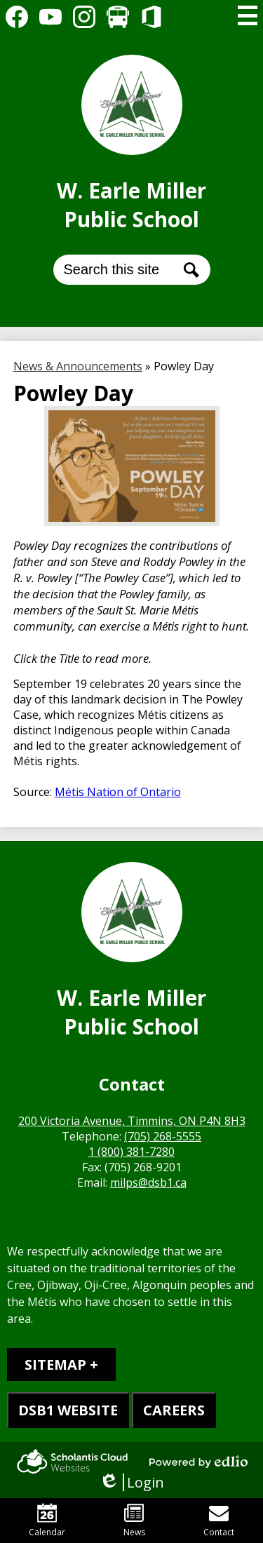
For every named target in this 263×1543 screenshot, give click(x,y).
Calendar (47, 1520)
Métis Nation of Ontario (118, 792)
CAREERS (174, 1410)
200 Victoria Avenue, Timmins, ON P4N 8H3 (131, 1120)
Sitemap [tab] (55, 1364)
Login (131, 1482)
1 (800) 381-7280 (131, 1151)
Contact (218, 1520)
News (134, 1520)
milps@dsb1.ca (148, 1182)
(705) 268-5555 (162, 1136)
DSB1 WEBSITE (68, 1410)
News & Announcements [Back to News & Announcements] (77, 366)
